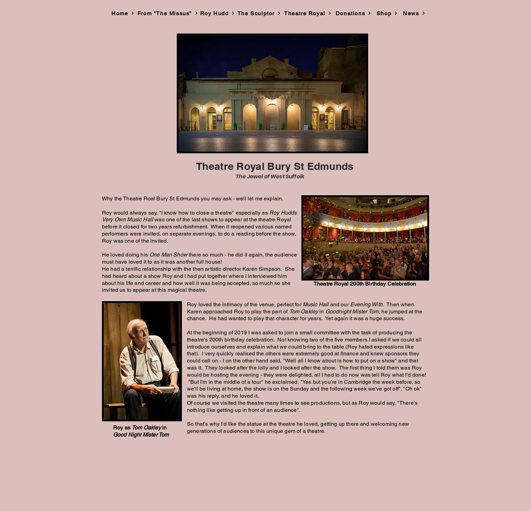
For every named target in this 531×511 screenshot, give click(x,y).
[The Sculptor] (259, 13)
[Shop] (387, 13)
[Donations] (353, 13)
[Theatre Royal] (307, 13)
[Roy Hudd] (217, 13)
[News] (414, 13)
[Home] (122, 13)
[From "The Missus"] (167, 13)
